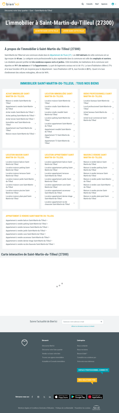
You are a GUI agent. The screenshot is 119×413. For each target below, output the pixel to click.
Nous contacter (82, 346)
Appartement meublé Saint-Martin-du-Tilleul (58, 130)
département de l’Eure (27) (61, 55)
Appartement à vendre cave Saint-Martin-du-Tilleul (25, 234)
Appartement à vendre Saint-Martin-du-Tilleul (19, 107)
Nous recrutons (82, 350)
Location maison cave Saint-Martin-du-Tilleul (19, 186)
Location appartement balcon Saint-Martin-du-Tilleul (58, 163)
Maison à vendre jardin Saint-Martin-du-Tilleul (97, 180)
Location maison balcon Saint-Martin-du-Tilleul (18, 163)
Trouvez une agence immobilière (53, 357)
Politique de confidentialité (64, 408)
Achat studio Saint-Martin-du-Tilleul (19, 112)
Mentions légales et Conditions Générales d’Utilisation (36, 408)
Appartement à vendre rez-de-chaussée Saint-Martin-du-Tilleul (29, 244)
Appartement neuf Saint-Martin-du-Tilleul (19, 129)
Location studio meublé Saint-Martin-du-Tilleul (56, 113)
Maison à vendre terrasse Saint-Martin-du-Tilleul (96, 174)
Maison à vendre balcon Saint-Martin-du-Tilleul (95, 163)
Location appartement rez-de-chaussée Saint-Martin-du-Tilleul (57, 203)
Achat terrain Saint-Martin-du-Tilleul (19, 119)
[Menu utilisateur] (114, 4)
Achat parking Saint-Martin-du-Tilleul (20, 115)
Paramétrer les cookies (82, 408)
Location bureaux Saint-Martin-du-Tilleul (97, 102)
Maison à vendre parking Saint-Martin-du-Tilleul (95, 168)
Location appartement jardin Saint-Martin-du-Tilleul (58, 180)
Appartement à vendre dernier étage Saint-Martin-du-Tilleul (28, 241)
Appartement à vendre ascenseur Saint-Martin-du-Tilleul (27, 237)
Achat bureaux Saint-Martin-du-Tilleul (95, 113)
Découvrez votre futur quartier (52, 350)
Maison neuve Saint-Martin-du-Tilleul (20, 134)
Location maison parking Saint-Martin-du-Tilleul (18, 168)
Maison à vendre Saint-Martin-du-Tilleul (18, 102)
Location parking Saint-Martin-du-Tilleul (57, 119)
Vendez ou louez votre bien (51, 354)
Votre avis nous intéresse (85, 361)
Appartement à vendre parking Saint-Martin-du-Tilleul (26, 224)
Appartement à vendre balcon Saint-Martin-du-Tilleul (26, 220)
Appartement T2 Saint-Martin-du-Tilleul (57, 136)
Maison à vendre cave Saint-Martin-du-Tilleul (97, 186)
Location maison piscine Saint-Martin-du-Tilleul (18, 191)
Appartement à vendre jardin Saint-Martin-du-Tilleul (25, 230)
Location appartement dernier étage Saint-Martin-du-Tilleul (58, 197)
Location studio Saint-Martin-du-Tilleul (57, 107)
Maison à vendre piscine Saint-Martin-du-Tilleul (95, 191)
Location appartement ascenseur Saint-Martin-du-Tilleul (57, 191)
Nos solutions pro (87, 380)
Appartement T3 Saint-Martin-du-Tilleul (57, 142)
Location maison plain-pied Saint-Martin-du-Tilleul (19, 197)
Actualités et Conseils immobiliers (53, 361)
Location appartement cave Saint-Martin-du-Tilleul (58, 186)
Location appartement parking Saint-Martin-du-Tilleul (59, 168)
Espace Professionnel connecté (93, 370)
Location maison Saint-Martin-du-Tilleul (58, 102)
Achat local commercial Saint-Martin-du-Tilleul (95, 119)
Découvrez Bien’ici (48, 346)
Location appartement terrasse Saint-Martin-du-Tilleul (57, 174)
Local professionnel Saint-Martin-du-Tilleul (98, 107)
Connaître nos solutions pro (86, 357)
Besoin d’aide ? (82, 354)
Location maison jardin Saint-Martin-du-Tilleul (20, 180)
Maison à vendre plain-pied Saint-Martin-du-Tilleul (96, 197)
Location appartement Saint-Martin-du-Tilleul (58, 124)
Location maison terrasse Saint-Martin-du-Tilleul (18, 174)
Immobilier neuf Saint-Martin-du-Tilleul (18, 123)
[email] (83, 321)
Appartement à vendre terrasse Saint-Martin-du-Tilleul (26, 227)
